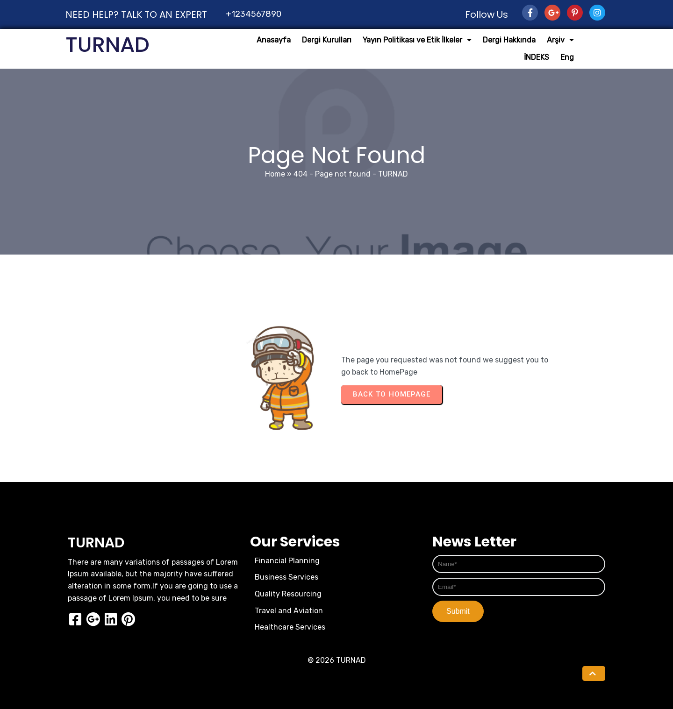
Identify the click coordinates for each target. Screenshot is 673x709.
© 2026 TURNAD (337, 660)
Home (275, 174)
